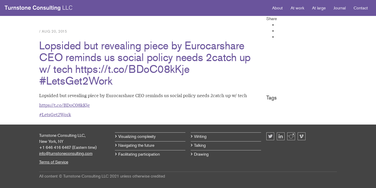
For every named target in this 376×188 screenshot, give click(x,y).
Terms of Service (53, 161)
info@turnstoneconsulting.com (65, 153)
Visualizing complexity (137, 136)
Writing (200, 136)
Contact (361, 7)
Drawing (201, 154)
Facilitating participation (139, 154)
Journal (339, 7)
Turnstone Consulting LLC (39, 8)
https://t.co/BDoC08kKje (64, 105)
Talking (200, 145)
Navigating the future (136, 145)
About (277, 7)
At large (319, 7)
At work (297, 7)
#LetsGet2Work (55, 114)
